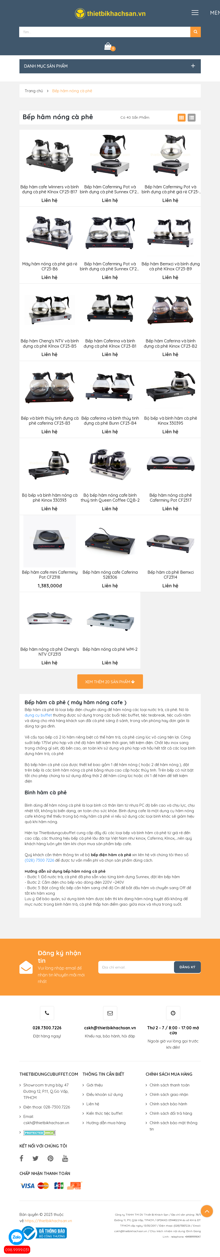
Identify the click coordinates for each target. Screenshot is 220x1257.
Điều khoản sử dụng (104, 1092)
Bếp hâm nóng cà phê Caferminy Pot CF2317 (170, 496)
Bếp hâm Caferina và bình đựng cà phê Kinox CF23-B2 (170, 343)
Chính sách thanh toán (170, 1083)
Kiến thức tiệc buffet (104, 1111)
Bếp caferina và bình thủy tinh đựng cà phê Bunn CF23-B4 (110, 420)
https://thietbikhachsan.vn (48, 1218)
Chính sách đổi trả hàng (171, 1111)
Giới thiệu (94, 1083)
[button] (195, 32)
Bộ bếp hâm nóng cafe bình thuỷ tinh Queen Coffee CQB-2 (109, 496)
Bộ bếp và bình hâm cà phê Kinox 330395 (170, 420)
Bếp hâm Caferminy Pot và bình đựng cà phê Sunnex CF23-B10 (110, 266)
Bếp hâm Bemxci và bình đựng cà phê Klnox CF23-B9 (170, 266)
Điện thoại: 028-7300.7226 (46, 1105)
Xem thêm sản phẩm (110, 679)
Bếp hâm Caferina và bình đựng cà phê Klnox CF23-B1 (109, 343)
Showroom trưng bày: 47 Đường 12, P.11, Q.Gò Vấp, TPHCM (46, 1089)
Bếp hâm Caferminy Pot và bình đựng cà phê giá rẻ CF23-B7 (170, 189)
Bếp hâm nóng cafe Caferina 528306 (109, 573)
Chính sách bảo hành (168, 1102)
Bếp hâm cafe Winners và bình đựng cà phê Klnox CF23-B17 (49, 189)
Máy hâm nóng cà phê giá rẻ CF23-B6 (49, 266)
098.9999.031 (17, 1249)
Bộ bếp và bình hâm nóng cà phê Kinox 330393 (49, 496)
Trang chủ (34, 90)
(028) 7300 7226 (39, 858)
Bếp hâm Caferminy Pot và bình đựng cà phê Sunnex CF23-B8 (110, 189)
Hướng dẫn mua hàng (106, 1120)
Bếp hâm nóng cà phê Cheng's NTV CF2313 (49, 650)
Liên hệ (92, 1102)
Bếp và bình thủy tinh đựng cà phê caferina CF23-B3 (49, 420)
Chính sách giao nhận (169, 1092)
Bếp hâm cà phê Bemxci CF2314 (170, 573)
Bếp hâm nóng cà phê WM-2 (110, 647)
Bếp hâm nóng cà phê (72, 90)
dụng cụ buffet (38, 713)
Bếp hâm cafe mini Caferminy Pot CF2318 (49, 573)
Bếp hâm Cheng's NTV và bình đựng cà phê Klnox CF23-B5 (49, 343)
